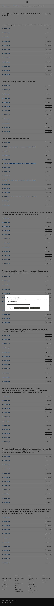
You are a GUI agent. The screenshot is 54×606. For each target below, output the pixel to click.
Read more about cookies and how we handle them (18, 304)
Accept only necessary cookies (21, 308)
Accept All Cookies (35, 308)
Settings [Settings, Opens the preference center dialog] (9, 308)
